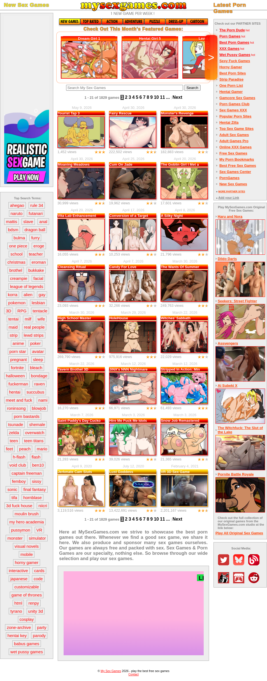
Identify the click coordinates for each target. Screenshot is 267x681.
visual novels (27, 546)
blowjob (39, 408)
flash (36, 457)
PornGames (229, 178)
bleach (36, 367)
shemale (37, 424)
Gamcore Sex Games (237, 98)
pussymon (20, 530)
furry (35, 237)
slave (28, 221)
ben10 (38, 465)
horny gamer (26, 562)
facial (38, 278)
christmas (16, 262)
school (16, 254)
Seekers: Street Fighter (237, 301)
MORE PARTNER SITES (231, 191)
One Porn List (231, 85)
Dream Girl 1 (89, 38)
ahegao (17, 205)
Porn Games (229, 36)
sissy (36, 481)
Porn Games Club (234, 104)
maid (13, 327)
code (38, 578)
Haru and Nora (230, 216)
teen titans (33, 440)
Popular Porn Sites (235, 116)
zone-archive (19, 627)
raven (39, 384)
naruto (17, 213)
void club (18, 465)
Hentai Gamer (231, 92)
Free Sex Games (233, 153)
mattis (11, 221)
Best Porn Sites (232, 73)
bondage (39, 375)
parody (39, 635)
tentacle (40, 310)
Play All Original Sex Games (239, 533)
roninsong (16, 408)
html (18, 603)
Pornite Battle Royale (236, 474)
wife (41, 319)
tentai (13, 319)
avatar (38, 351)
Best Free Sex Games (237, 165)
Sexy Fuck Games (234, 61)
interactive (18, 570)
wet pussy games (26, 651)
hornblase (32, 497)
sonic (12, 489)
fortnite (17, 367)
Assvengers (228, 343)
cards (39, 570)
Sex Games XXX (233, 110)
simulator (37, 538)
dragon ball (34, 229)
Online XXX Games (235, 147)
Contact (133, 674)
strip (13, 335)
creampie (18, 278)
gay (42, 294)
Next (177, 97)
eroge (38, 246)
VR (39, 530)
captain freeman (26, 473)
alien (28, 294)
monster (14, 538)
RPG (22, 310)
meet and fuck (19, 400)
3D (8, 310)
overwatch (34, 432)
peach (25, 448)
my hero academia (26, 521)
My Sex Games (111, 671)
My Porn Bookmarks (236, 159)
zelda (14, 432)
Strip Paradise (231, 79)
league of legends (26, 286)
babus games (26, 643)
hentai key (17, 635)
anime (18, 343)
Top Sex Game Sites (236, 129)
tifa (14, 497)
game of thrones (26, 595)
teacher (36, 254)
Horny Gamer (230, 67)
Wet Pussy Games (234, 55)
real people (34, 327)
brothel (15, 270)
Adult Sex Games (234, 135)
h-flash (19, 457)
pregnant (18, 359)
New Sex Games (233, 184)
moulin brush (27, 513)
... (168, 97)
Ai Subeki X (227, 385)
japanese (18, 578)
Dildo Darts (227, 259)
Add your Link (228, 197)
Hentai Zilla (228, 122)
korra (12, 294)
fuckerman (18, 384)
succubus (35, 392)
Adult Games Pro (234, 141)
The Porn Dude (232, 30)
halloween (15, 375)
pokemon (16, 302)
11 (162, 97)
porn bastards (27, 416)
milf (28, 319)
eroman (39, 262)
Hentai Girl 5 (150, 38)
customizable (26, 586)
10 (156, 97)
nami (43, 400)
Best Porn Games (234, 42)
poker (35, 343)
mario (42, 448)
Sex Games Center (235, 172)
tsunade (15, 424)
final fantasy (34, 489)
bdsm (13, 229)
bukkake (36, 270)
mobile (26, 554)
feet (9, 448)
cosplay (27, 619)
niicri (42, 505)
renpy (33, 603)
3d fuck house (19, 505)
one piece (18, 246)
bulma (19, 237)
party (41, 627)
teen (14, 440)
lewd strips (34, 335)
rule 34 (36, 205)
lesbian (38, 302)
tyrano (16, 611)
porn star (18, 351)
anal (43, 221)
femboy (19, 481)
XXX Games (229, 48)
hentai (14, 392)
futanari (36, 213)
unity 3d (35, 611)
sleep (38, 359)
